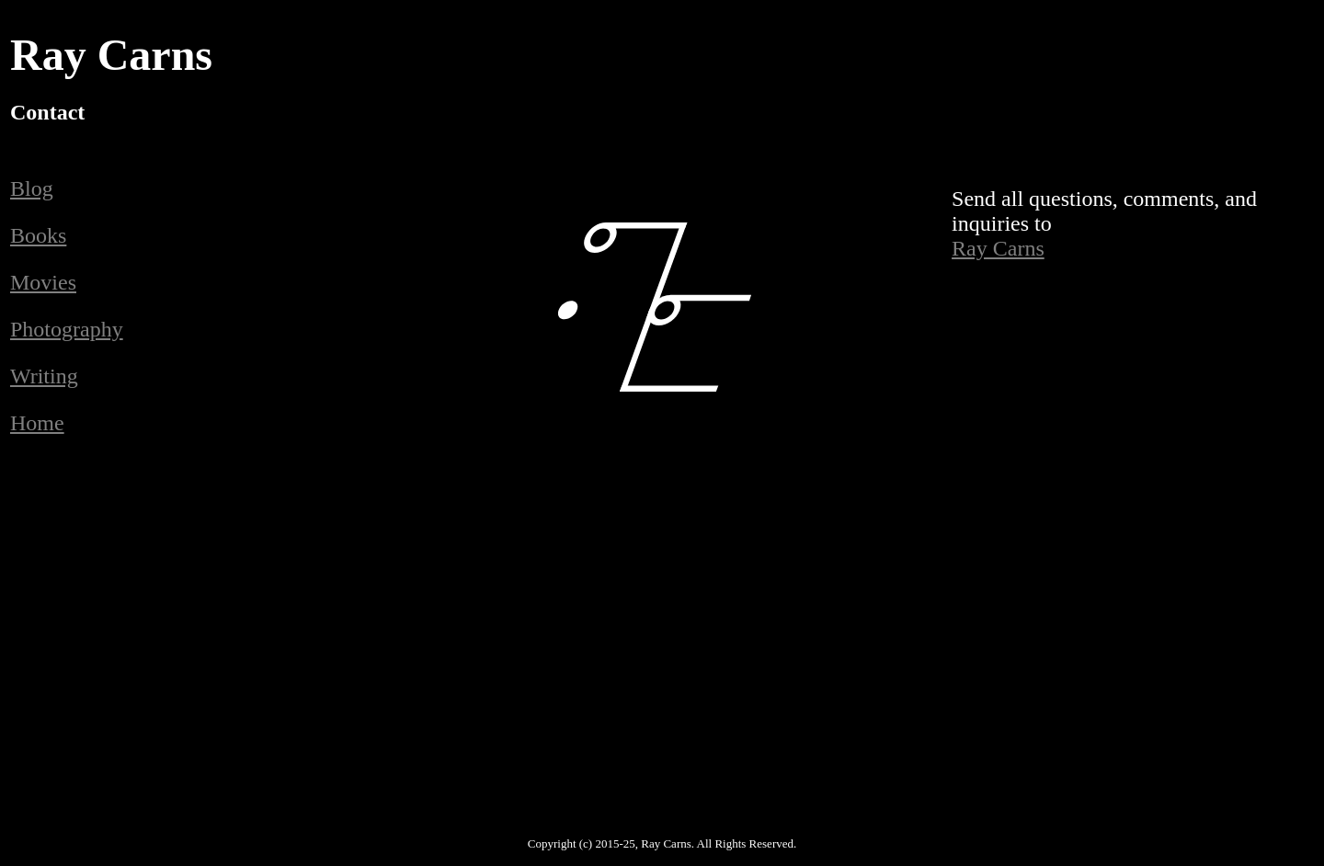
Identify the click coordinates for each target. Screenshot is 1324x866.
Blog (31, 188)
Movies (43, 282)
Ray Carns (998, 248)
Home (37, 423)
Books (38, 235)
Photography (66, 329)
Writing (44, 376)
